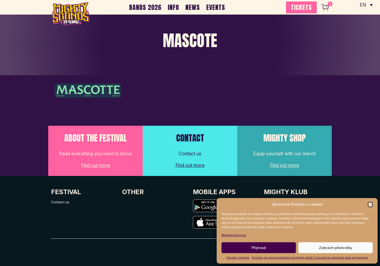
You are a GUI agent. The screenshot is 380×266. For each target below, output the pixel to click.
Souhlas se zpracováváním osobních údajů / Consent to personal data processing (310, 257)
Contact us (60, 202)
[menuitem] (366, 4)
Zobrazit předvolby (335, 247)
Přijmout (259, 247)
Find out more (95, 165)
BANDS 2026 (145, 7)
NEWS (192, 7)
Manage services (234, 235)
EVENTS (215, 7)
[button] (370, 204)
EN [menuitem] (363, 5)
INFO (173, 7)
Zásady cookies (237, 257)
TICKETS (301, 7)
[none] (366, 4)
